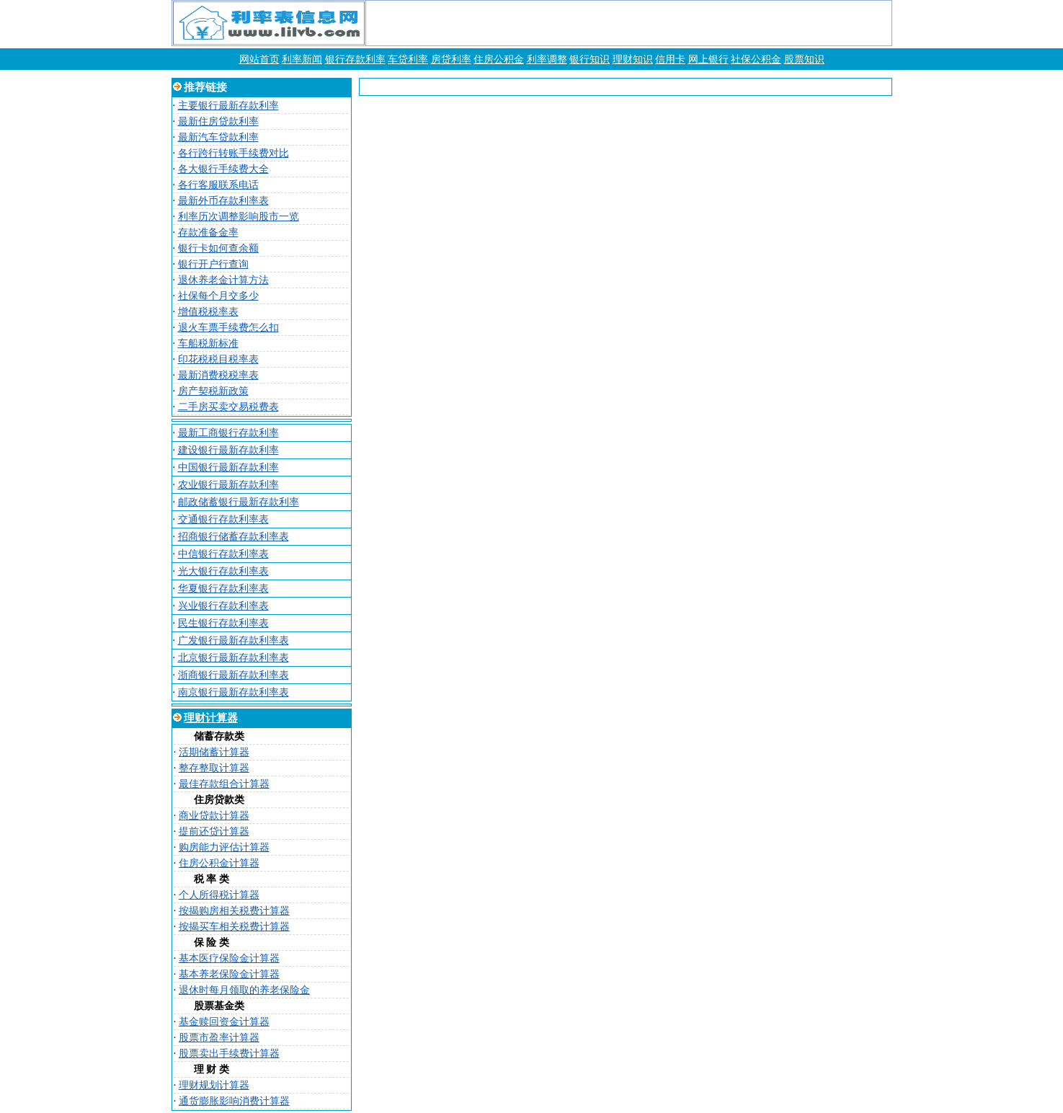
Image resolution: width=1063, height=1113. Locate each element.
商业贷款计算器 (214, 815)
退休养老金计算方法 (223, 280)
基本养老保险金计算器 (229, 974)
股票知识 (804, 59)
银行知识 (589, 59)
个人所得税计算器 (219, 895)
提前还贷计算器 (214, 831)
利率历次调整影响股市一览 (238, 216)
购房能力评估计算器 (224, 847)
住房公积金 (498, 59)
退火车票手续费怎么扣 (228, 327)
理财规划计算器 (214, 1085)
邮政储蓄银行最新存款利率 (238, 502)
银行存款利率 (355, 59)
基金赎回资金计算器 (224, 1021)
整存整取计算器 (214, 768)
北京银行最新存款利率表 (233, 657)
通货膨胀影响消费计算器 (234, 1101)
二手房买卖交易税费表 (228, 407)
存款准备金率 (208, 232)
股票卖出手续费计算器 (229, 1053)
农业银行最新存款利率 (228, 484)
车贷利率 (408, 59)
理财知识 (633, 59)
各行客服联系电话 (218, 184)
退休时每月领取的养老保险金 (244, 990)
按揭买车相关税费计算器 (234, 926)
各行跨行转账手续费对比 (233, 153)
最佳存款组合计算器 (224, 784)
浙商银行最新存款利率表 (233, 675)
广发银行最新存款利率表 (233, 640)
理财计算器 (211, 718)
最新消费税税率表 (218, 375)
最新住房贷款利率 (218, 121)
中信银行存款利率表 (223, 554)
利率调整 (547, 59)
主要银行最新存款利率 (228, 105)
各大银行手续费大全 (223, 169)
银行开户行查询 (213, 264)
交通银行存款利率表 (223, 519)
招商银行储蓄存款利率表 (233, 536)
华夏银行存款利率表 (223, 588)
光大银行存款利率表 (223, 571)
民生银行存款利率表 (223, 623)
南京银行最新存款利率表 (233, 692)
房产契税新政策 (213, 391)
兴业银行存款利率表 (223, 605)
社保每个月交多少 (218, 296)
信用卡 (670, 59)
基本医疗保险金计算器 (229, 958)
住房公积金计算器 (219, 863)
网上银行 (708, 59)
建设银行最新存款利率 (228, 450)
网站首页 (259, 59)
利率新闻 (302, 59)
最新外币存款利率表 (223, 200)
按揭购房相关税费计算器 (234, 910)
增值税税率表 (208, 311)
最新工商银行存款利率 (228, 432)
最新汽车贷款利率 (218, 137)
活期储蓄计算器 (214, 752)
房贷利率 (451, 59)
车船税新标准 (208, 343)
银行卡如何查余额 (218, 248)
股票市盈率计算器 (219, 1037)
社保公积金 (756, 59)
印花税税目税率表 (218, 359)
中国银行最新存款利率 (228, 467)
